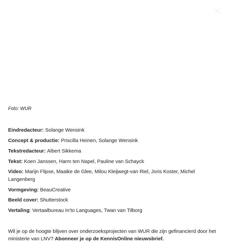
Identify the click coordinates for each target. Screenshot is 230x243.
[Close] (218, 11)
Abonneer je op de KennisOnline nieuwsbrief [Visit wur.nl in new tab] (108, 238)
